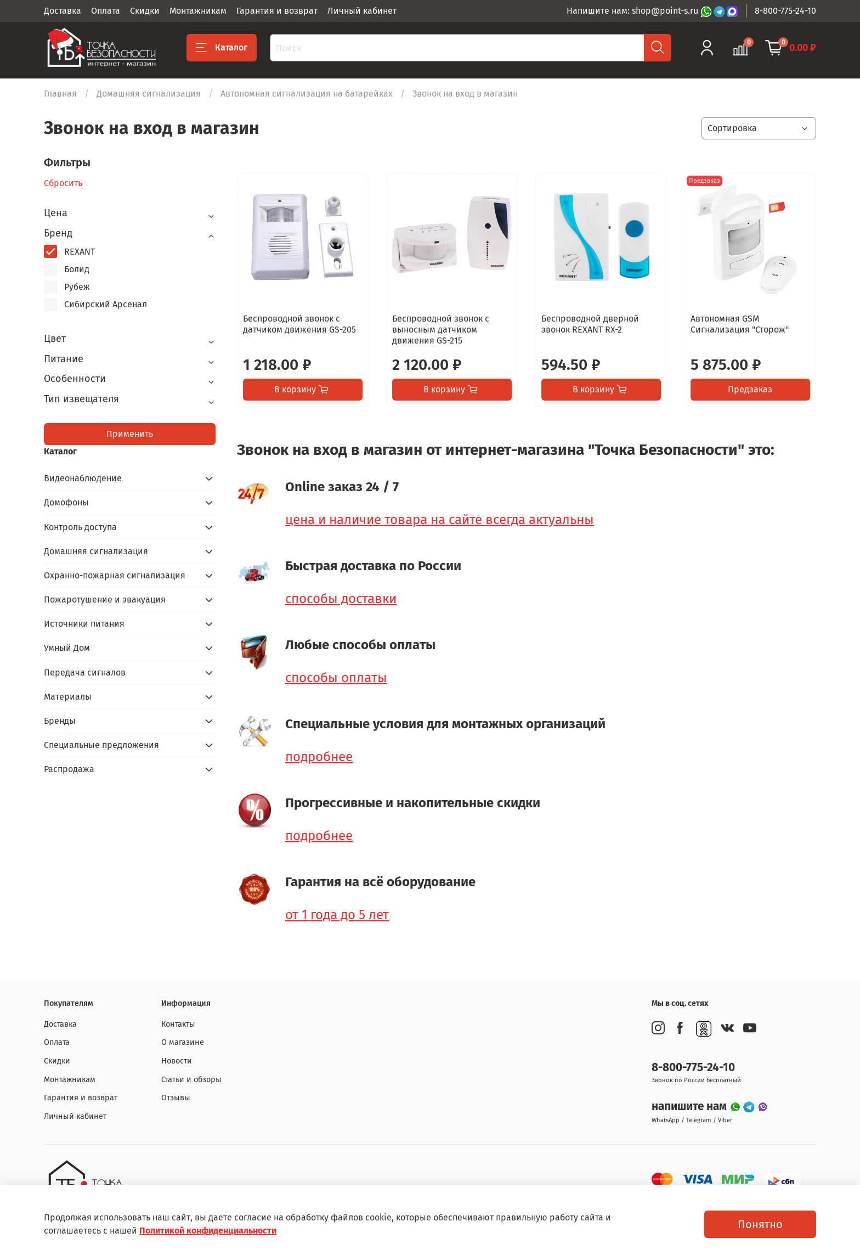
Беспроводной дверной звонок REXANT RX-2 (590, 324)
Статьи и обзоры (191, 1079)
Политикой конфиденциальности (207, 1230)
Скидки (145, 10)
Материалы (68, 696)
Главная (60, 93)
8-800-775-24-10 (785, 10)
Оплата (105, 10)
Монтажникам (198, 10)
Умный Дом (67, 648)
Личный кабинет (362, 10)
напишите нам (690, 1106)
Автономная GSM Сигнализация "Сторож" (740, 324)
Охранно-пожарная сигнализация (114, 575)
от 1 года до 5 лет (337, 914)
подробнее (319, 756)
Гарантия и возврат (277, 10)
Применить (129, 434)
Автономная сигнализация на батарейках (306, 93)
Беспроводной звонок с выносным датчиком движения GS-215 (440, 329)
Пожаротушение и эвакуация (105, 599)
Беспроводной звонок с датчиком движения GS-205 (299, 324)
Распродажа (69, 769)
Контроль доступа (80, 527)
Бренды (60, 721)
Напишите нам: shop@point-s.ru (633, 10)
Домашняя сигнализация (149, 93)
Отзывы (175, 1097)
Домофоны (66, 502)
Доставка (62, 10)
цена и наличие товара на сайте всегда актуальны (439, 519)
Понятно (760, 1224)
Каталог (221, 47)
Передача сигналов (85, 672)
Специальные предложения (101, 745)
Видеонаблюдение (83, 478)
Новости (176, 1061)
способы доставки (341, 598)
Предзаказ (750, 389)
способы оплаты (336, 677)
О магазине (182, 1042)
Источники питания (84, 623)
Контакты (178, 1024)
